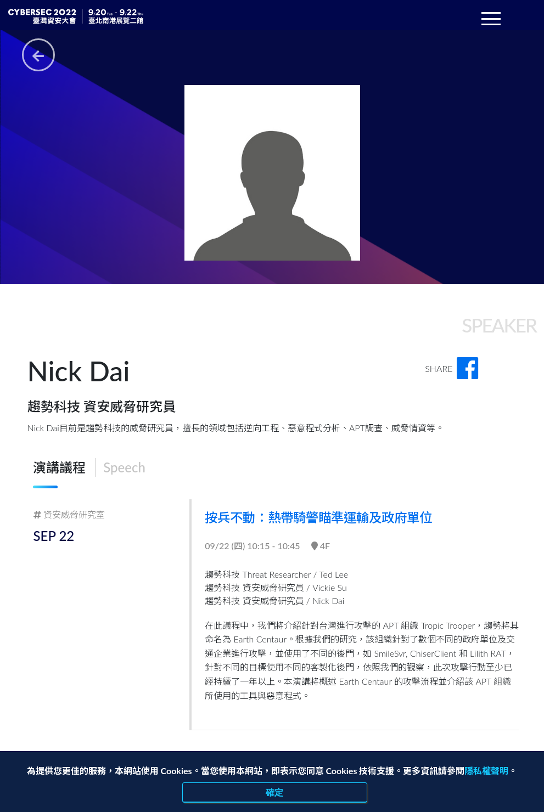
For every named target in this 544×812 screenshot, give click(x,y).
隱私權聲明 (486, 770)
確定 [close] (275, 792)
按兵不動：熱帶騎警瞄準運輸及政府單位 (325, 517)
